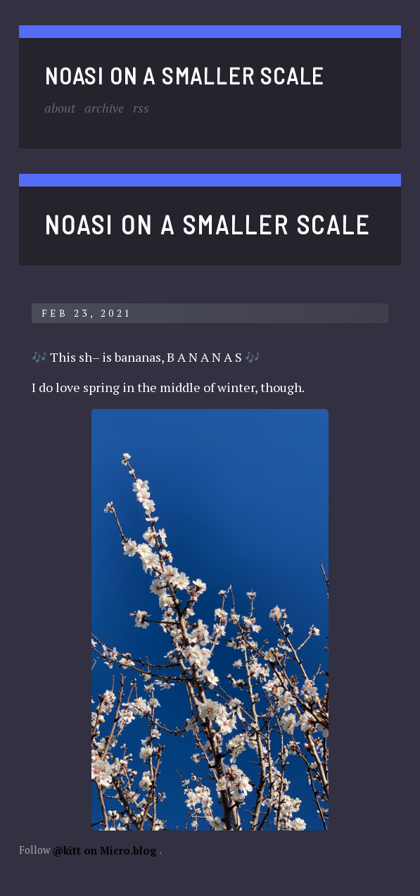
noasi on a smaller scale (184, 74)
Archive (104, 107)
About (59, 107)
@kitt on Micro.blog (104, 850)
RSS (141, 107)
